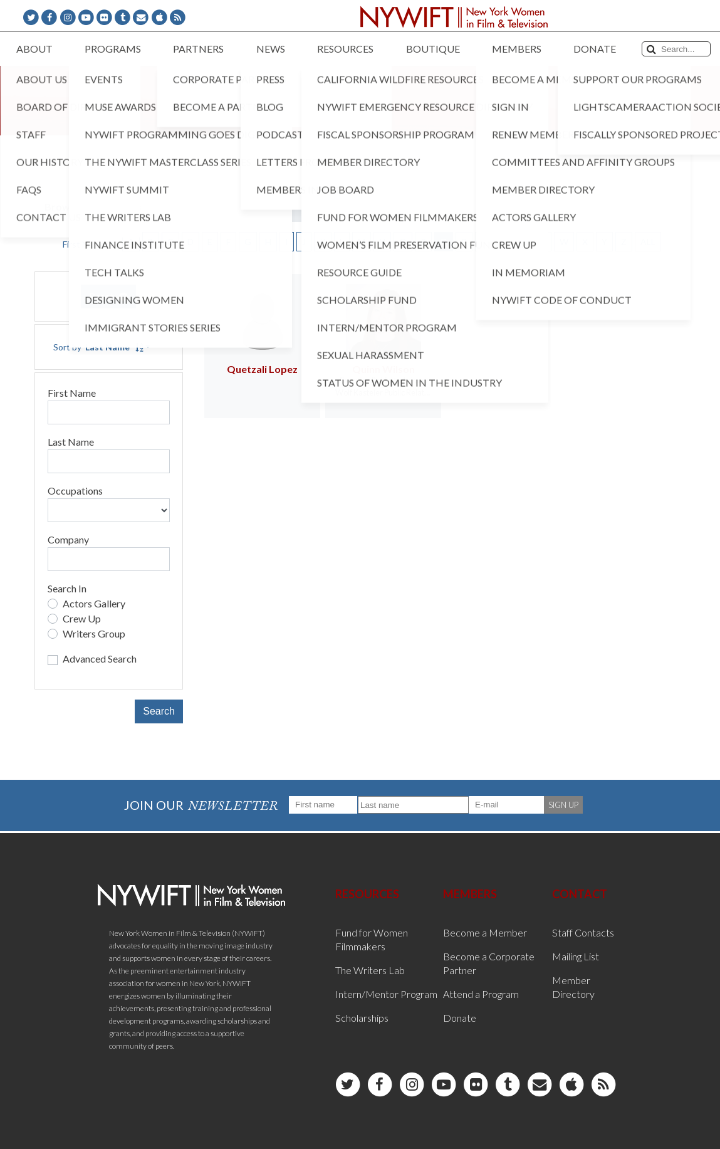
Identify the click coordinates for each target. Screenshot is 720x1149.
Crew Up (82, 618)
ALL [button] (647, 241)
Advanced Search (100, 658)
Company (68, 539)
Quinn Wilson (383, 369)
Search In (67, 588)
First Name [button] (85, 244)
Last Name (71, 442)
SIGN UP (563, 805)
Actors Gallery (94, 603)
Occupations (75, 490)
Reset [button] (108, 296)
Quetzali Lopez (262, 369)
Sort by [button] (98, 347)
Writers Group (94, 633)
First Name (72, 393)
